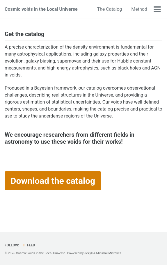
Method (139, 9)
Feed (28, 245)
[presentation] (46, 167)
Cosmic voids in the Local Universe (41, 9)
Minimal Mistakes (108, 253)
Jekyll (88, 253)
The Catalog (109, 9)
